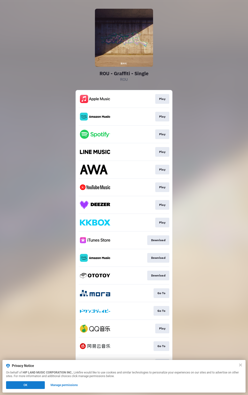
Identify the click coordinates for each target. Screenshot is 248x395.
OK (25, 385)
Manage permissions (64, 385)
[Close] (240, 365)
